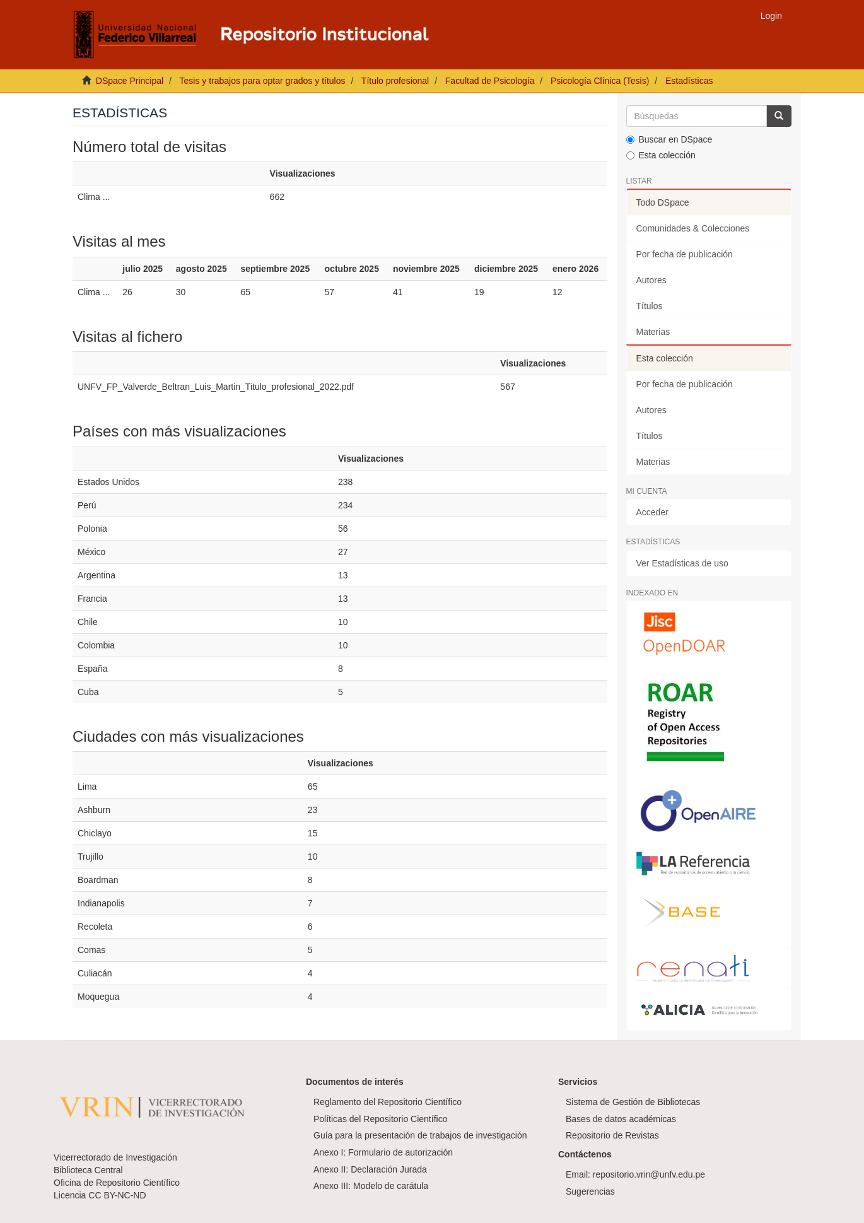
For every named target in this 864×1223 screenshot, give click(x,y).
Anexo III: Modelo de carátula (370, 1186)
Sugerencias (590, 1191)
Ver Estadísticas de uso (682, 563)
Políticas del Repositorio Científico (380, 1119)
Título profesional (395, 81)
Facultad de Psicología (490, 81)
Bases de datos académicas (621, 1119)
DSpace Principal (129, 81)
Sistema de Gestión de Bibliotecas (633, 1102)
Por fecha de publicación (684, 254)
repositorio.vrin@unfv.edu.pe (649, 1174)
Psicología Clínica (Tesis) (600, 81)
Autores (651, 280)
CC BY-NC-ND (117, 1195)
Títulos (649, 306)
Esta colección (661, 155)
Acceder (652, 512)
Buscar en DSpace (669, 139)
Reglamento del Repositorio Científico (387, 1102)
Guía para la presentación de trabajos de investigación (420, 1135)
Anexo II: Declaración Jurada (370, 1169)
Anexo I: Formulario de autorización (383, 1152)
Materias (653, 332)
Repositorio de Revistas (612, 1135)
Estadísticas (689, 81)
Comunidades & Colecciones (693, 228)
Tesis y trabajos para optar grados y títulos (262, 81)
